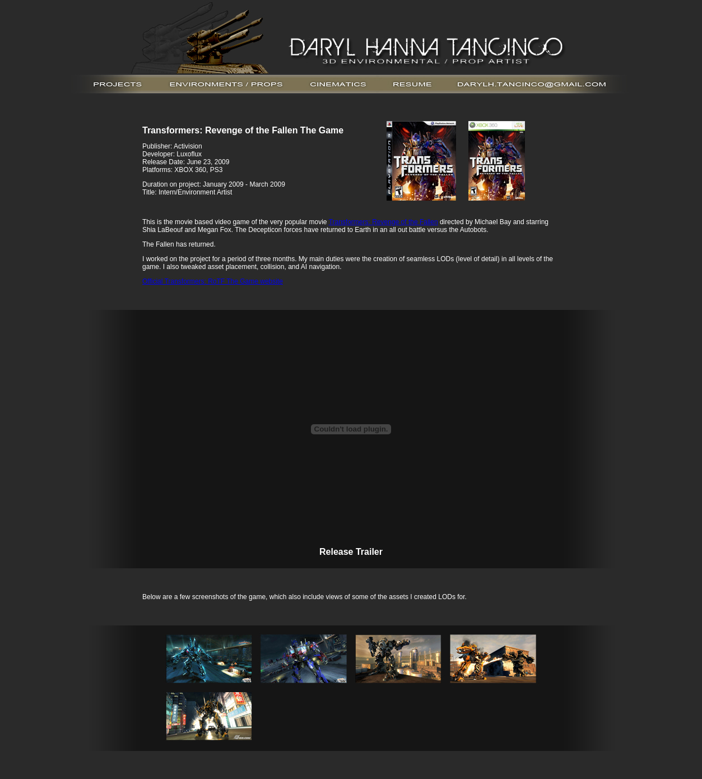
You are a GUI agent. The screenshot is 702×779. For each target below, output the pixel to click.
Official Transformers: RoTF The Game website (212, 281)
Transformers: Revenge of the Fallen (383, 222)
